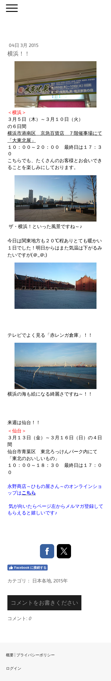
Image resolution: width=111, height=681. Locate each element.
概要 (10, 654)
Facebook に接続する (27, 567)
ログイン (13, 668)
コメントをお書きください (44, 602)
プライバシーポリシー (35, 654)
